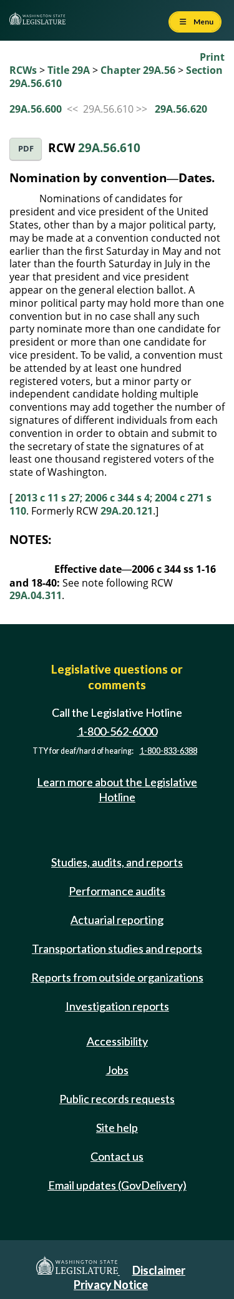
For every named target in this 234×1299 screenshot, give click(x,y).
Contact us (117, 1156)
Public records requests (117, 1099)
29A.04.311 (35, 595)
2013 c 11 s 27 (47, 498)
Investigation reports (117, 1006)
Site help (117, 1127)
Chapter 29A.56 (137, 70)
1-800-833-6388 (168, 751)
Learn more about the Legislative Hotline (117, 789)
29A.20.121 (126, 511)
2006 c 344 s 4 (117, 498)
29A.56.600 (35, 109)
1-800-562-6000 (117, 731)
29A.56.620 (181, 109)
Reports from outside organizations (117, 977)
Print (212, 57)
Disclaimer (158, 1270)
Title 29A (68, 70)
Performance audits (117, 891)
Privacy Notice (111, 1284)
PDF (26, 148)
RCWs (23, 70)
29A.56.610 (109, 147)
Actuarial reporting (117, 920)
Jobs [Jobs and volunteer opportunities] (117, 1070)
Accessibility (117, 1041)
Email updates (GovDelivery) (117, 1185)
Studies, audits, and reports (117, 862)
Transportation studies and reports (117, 948)
